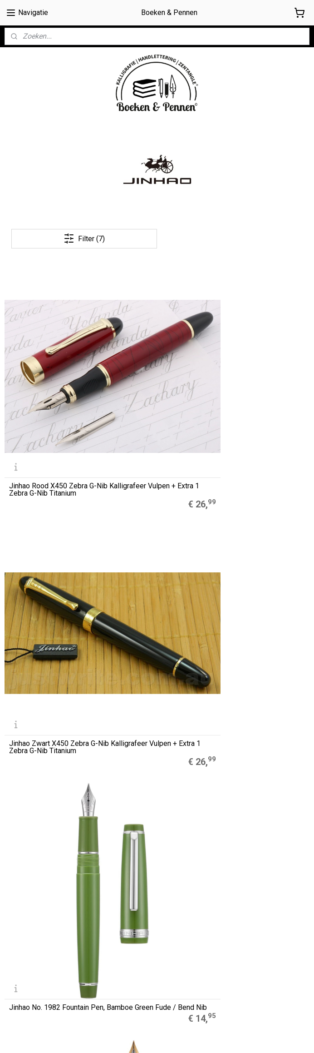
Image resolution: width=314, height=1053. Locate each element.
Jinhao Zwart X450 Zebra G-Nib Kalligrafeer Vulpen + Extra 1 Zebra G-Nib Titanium (157, 362)
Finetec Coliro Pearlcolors (145, 772)
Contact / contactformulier (43, 975)
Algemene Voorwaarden (40, 925)
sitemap (192, 1036)
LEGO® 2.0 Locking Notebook (150, 782)
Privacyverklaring (29, 955)
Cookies (17, 935)
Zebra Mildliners (133, 762)
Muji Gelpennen (131, 752)
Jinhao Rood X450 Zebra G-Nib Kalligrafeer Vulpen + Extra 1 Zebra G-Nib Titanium (52, 362)
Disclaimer (19, 945)
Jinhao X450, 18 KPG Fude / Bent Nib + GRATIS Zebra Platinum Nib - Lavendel (260, 502)
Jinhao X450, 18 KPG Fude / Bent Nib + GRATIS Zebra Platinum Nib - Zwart (51, 639)
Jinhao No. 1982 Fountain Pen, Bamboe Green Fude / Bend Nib (261, 366)
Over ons (17, 914)
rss (209, 1036)
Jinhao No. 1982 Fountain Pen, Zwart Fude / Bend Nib (49, 502)
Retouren (19, 965)
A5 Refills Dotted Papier (143, 742)
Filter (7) (84, 238)
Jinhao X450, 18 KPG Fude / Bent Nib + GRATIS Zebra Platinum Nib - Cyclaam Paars (156, 498)
